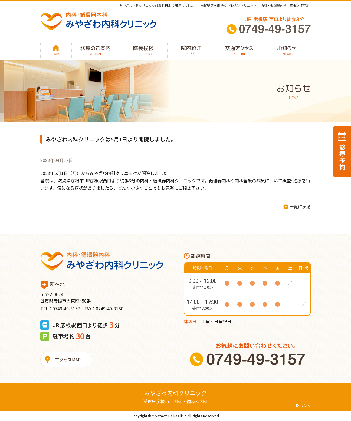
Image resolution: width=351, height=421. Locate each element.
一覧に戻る (300, 206)
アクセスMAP (68, 359)
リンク (305, 405)
